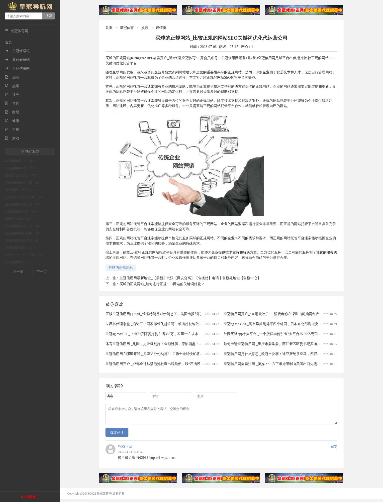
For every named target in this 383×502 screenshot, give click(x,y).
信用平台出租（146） (19, 219)
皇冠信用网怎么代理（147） (23, 204)
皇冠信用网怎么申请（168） (23, 182)
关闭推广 (32, 497)
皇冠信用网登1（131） (20, 262)
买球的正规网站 (120, 267)
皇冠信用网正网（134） (20, 248)
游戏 (12, 138)
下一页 (41, 272)
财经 (12, 112)
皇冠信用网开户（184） (20, 161)
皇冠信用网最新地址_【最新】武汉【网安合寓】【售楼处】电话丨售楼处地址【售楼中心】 (190, 278)
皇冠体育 (127, 28)
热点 (12, 77)
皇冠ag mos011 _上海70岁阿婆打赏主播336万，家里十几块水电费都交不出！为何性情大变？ (176, 334)
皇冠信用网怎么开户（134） (23, 240)
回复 (333, 449)
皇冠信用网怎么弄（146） (22, 211)
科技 (12, 129)
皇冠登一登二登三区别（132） (25, 255)
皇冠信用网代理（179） (20, 168)
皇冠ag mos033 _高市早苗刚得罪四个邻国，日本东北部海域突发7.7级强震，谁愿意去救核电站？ (298, 324)
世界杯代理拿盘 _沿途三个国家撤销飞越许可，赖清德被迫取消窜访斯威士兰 (164, 324)
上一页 (18, 272)
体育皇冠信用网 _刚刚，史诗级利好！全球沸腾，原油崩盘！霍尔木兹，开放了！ (167, 344)
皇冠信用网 (17, 68)
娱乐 (12, 86)
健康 (12, 121)
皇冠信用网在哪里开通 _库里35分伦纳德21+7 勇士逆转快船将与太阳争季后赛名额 (168, 354)
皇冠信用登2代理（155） (21, 190)
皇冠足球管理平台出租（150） (25, 197)
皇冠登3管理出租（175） (21, 175)
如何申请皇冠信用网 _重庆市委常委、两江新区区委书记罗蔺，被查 (276, 344)
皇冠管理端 (17, 51)
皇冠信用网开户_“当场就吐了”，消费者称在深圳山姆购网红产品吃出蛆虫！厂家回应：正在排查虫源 (301, 314)
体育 (12, 103)
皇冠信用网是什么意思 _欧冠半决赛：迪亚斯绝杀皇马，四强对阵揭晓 (277, 354)
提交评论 (116, 435)
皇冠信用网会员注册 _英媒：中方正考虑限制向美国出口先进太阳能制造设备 (283, 364)
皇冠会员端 (17, 60)
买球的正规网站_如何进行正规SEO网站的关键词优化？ (161, 284)
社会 (12, 95)
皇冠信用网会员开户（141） (23, 226)
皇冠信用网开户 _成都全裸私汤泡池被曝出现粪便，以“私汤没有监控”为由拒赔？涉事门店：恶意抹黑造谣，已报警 (193, 364)
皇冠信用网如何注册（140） (23, 233)
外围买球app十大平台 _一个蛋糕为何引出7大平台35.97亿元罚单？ (274, 334)
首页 (8, 42)
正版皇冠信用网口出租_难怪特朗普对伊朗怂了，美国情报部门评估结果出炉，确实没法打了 (176, 314)
